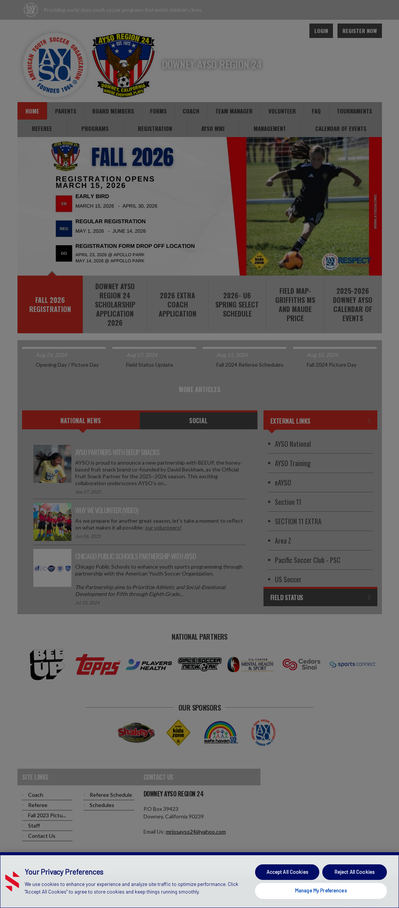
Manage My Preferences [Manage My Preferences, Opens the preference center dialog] (321, 891)
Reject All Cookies (354, 872)
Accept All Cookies (287, 872)
